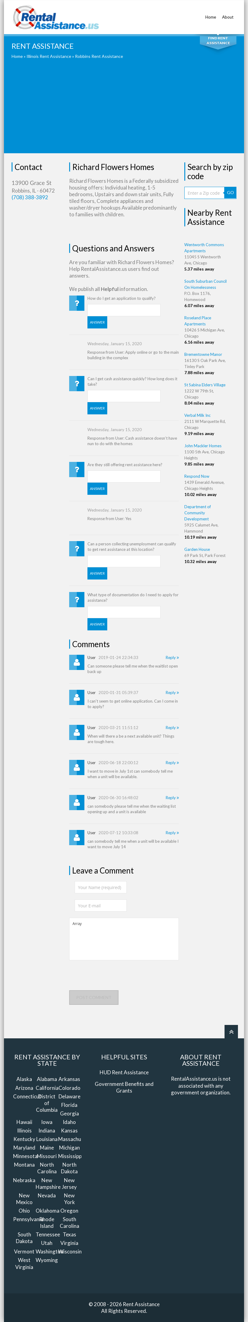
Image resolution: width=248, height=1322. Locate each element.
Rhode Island (46, 1222)
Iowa (46, 1122)
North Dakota (69, 1168)
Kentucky (24, 1139)
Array (124, 939)
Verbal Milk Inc (197, 415)
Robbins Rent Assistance (99, 56)
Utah (46, 1243)
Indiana (46, 1130)
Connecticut (27, 1096)
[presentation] (115, 978)
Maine (47, 1147)
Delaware (69, 1096)
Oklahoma (47, 1210)
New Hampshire (48, 1183)
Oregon (69, 1210)
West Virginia (24, 1263)
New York (69, 1198)
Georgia (69, 1113)
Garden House (197, 549)
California (47, 1088)
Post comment (94, 997)
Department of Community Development (197, 512)
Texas (69, 1234)
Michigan (69, 1147)
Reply (172, 657)
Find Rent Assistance (218, 40)
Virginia (69, 1243)
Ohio (24, 1210)
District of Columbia (47, 1103)
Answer (97, 322)
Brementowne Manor (203, 354)
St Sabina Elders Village (204, 384)
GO (230, 192)
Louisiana (47, 1139)
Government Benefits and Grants (124, 1087)
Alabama (47, 1079)
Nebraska (24, 1180)
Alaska (24, 1079)
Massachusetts (75, 1139)
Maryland (24, 1147)
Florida (69, 1105)
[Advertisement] (124, 110)
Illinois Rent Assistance (49, 56)
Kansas (69, 1130)
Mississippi (70, 1156)
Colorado (69, 1088)
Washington (49, 1251)
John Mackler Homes (202, 445)
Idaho (69, 1122)
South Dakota (24, 1237)
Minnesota (25, 1156)
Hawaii (24, 1122)
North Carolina (47, 1168)
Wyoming (47, 1260)
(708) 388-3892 (30, 197)
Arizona (24, 1088)
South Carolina (69, 1222)
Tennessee (48, 1234)
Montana (24, 1164)
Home (210, 13)
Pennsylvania (28, 1219)
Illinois (24, 1130)
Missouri (47, 1156)
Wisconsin (70, 1251)
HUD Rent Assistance (124, 1072)
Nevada (47, 1195)
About (227, 13)
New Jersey (69, 1183)
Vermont (24, 1251)
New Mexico (24, 1198)
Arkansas (69, 1079)
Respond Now (196, 476)
